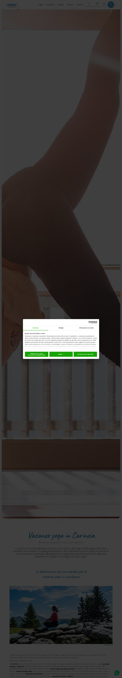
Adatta (61, 354)
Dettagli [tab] (61, 328)
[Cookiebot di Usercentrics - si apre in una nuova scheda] (89, 322)
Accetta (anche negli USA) (85, 354)
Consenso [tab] (36, 328)
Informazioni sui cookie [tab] (86, 328)
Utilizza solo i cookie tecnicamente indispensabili (36, 354)
